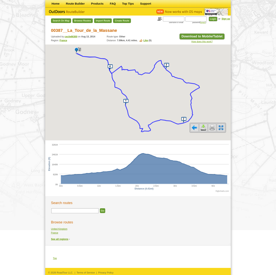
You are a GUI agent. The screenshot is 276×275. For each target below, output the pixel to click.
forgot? (203, 22)
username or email (176, 22)
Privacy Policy (105, 272)
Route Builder (75, 3)
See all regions (59, 239)
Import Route (103, 20)
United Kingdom (59, 229)
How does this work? (202, 41)
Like (145, 40)
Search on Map (61, 20)
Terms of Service (85, 272)
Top (55, 258)
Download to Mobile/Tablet (202, 36)
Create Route (122, 20)
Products (97, 3)
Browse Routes (82, 20)
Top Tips (128, 3)
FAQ (113, 3)
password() (199, 22)
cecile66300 (71, 36)
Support (145, 3)
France (63, 40)
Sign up (226, 18)
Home (56, 3)
